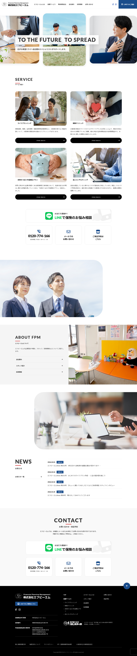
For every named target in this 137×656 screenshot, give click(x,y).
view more (51, 140)
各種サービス (51, 4)
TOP (64, 595)
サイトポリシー (48, 644)
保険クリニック (69, 606)
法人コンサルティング (71, 614)
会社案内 (71, 4)
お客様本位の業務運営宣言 (84, 644)
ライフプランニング (71, 602)
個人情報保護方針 (20, 644)
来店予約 (106, 599)
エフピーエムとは (39, 4)
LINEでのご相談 (127, 4)
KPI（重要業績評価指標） (65, 644)
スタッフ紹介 (88, 599)
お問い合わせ (89, 4)
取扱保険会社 (62, 4)
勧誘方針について (35, 644)
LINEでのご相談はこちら (26, 604)
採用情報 (79, 4)
